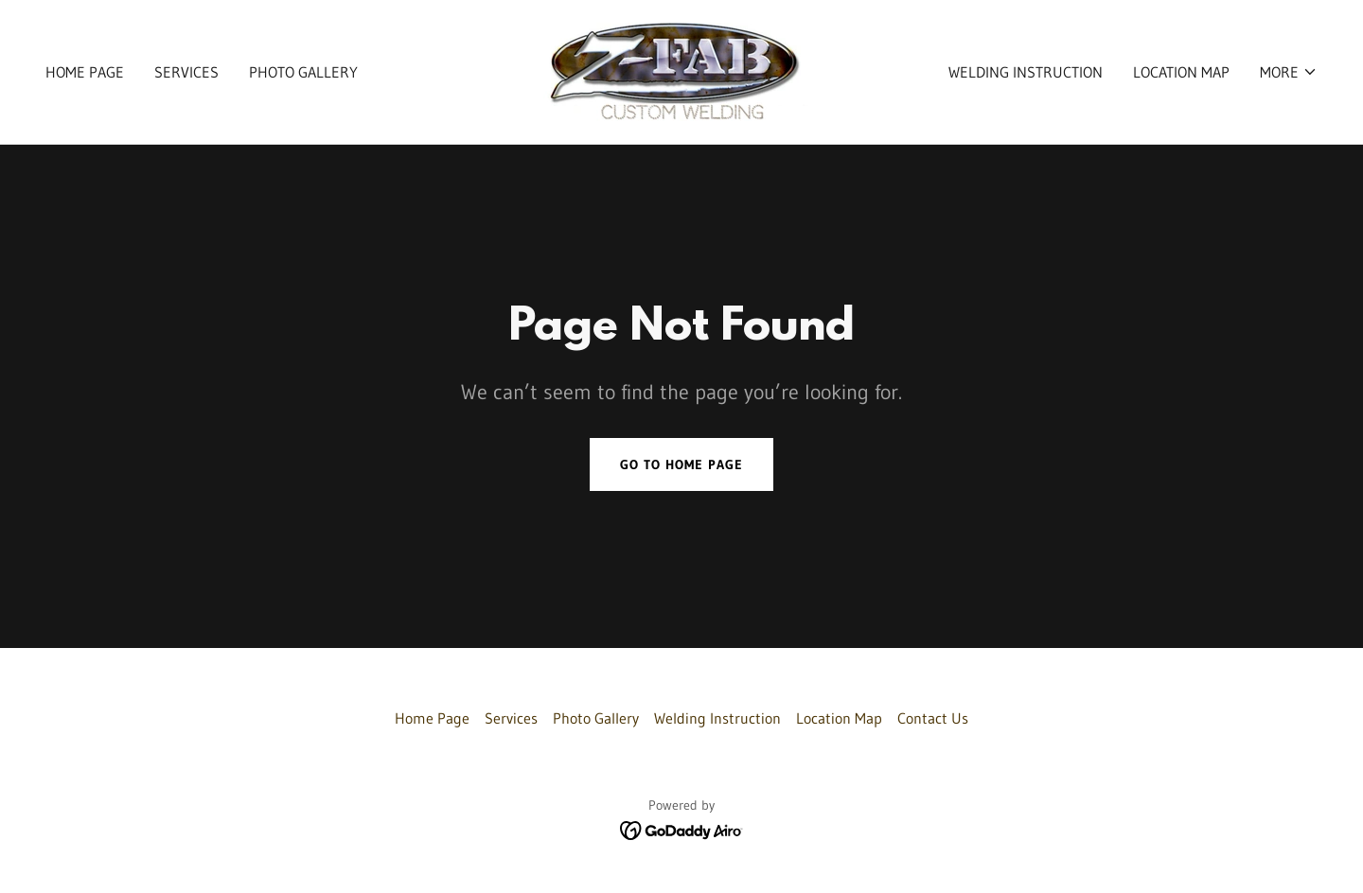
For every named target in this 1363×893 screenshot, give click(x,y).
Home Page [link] (84, 71)
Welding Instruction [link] (1025, 71)
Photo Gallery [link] (303, 71)
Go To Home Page (681, 464)
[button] (1289, 72)
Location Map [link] (1181, 71)
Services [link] (186, 71)
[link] (681, 70)
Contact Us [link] (932, 718)
